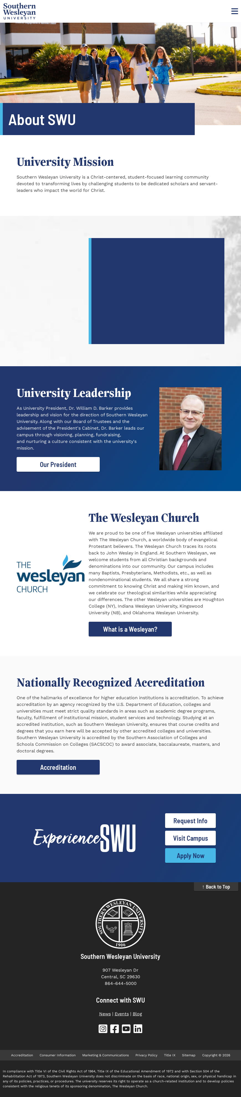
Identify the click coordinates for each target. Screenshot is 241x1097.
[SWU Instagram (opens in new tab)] (103, 1030)
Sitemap (189, 1055)
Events (122, 1013)
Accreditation (58, 767)
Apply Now (190, 855)
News (105, 1013)
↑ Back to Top (216, 886)
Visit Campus (190, 838)
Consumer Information (58, 1055)
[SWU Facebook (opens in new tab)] (115, 1030)
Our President (58, 464)
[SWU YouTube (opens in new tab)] (126, 1030)
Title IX (169, 1055)
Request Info (190, 821)
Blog (137, 1013)
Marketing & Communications (105, 1055)
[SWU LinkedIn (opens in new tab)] (138, 1030)
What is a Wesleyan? (130, 629)
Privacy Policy (146, 1055)
